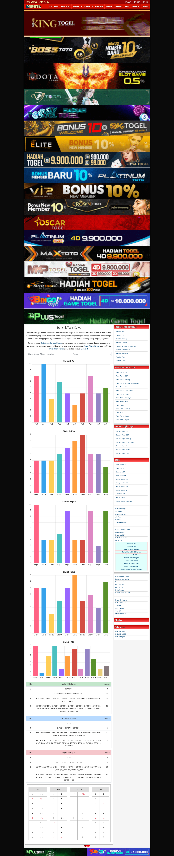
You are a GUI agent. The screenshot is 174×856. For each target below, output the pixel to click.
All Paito (118, 517)
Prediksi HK (120, 335)
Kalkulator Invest (121, 538)
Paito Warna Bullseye (123, 398)
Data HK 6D (88, 7)
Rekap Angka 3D (122, 483)
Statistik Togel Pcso (122, 453)
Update (117, 520)
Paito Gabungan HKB (131, 563)
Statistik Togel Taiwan (123, 446)
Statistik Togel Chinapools (125, 442)
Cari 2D (118, 611)
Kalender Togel (120, 509)
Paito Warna (54, 7)
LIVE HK (145, 2)
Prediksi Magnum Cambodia (126, 346)
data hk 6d (119, 587)
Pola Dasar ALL (120, 514)
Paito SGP (119, 7)
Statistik (118, 605)
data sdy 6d (119, 584)
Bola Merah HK (131, 555)
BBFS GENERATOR (122, 529)
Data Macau (119, 590)
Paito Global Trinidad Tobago (131, 569)
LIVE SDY (128, 2)
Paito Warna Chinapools (124, 390)
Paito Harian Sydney (123, 409)
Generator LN (120, 472)
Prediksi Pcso (120, 357)
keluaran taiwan (120, 582)
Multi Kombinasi (121, 614)
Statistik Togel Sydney (123, 438)
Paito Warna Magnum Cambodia (127, 383)
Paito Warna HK (121, 372)
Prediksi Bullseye (122, 353)
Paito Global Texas (131, 561)
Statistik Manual (121, 522)
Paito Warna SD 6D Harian (131, 549)
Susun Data (119, 608)
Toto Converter (121, 494)
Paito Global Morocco (131, 566)
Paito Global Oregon (131, 558)
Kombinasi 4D (120, 532)
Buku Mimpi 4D (120, 637)
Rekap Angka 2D (122, 479)
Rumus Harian (121, 465)
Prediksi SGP (120, 331)
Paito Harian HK (121, 405)
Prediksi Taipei (121, 361)
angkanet (84, 349)
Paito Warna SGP (122, 376)
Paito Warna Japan (122, 420)
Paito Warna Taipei (122, 394)
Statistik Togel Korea (69, 327)
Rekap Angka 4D (122, 486)
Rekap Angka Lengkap (124, 501)
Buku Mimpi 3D (120, 634)
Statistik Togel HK (122, 431)
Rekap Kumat (120, 497)
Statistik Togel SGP (122, 435)
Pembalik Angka (121, 600)
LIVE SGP (137, 2)
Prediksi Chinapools (123, 350)
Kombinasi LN (120, 535)
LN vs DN (118, 540)
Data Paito (99, 7)
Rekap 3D (145, 7)
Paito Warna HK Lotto (123, 593)
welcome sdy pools (122, 576)
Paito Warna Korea (91, 346)
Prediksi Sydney (121, 339)
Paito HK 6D (65, 7)
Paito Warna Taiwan (123, 387)
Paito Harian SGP (122, 401)
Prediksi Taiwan (121, 342)
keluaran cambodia (122, 579)
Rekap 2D (135, 7)
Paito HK (109, 7)
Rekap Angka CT (122, 490)
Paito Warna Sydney (123, 379)
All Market (118, 511)
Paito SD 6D (77, 7)
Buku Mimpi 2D (120, 631)
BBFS (127, 7)
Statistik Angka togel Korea (51, 343)
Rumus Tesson (121, 475)
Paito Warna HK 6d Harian (131, 552)
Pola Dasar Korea (56, 349)
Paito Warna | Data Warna (37, 1)
